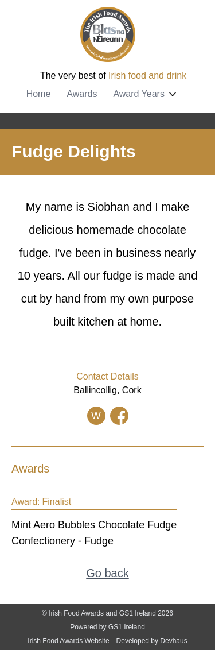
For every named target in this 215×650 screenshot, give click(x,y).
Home (38, 94)
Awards (82, 94)
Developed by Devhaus (151, 641)
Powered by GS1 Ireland (107, 627)
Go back (107, 573)
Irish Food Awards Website (68, 641)
